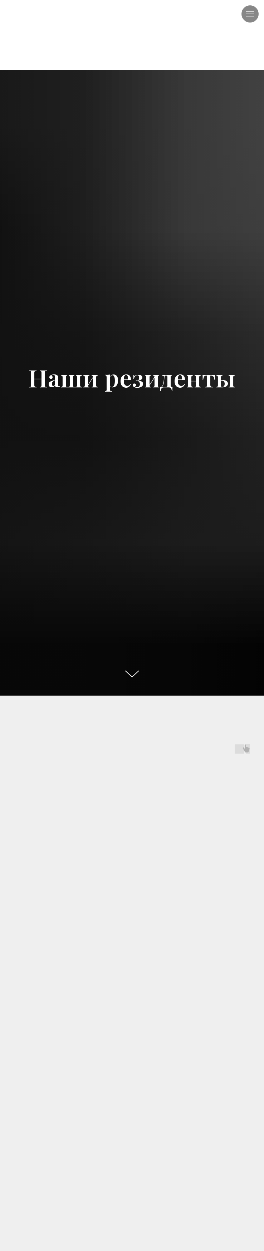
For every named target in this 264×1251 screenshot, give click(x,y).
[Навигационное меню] (250, 13)
